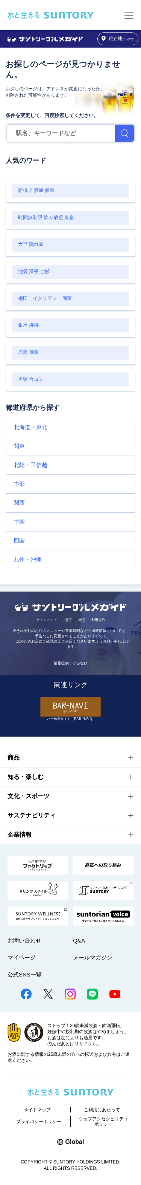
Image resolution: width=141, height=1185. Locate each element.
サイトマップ (46, 620)
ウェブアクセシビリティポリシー (103, 1121)
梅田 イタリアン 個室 (45, 298)
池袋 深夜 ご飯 (34, 271)
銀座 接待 (28, 325)
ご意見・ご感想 (74, 620)
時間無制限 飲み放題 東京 (46, 217)
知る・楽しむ (26, 777)
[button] (70, 427)
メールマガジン (92, 957)
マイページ (22, 957)
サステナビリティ (32, 815)
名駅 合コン (31, 379)
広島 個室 (28, 352)
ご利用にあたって (102, 1109)
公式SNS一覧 (25, 974)
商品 (14, 757)
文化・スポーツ (29, 796)
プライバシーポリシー (38, 1121)
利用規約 (98, 620)
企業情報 (20, 834)
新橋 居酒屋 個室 (36, 190)
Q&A (79, 940)
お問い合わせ (24, 940)
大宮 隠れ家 (31, 244)
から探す (118, 39)
